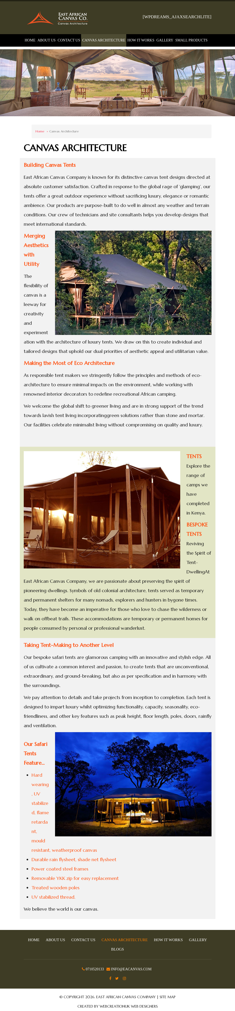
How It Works (140, 40)
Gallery (164, 40)
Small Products (191, 40)
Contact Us (69, 40)
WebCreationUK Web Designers (129, 1006)
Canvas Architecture (103, 40)
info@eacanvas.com (129, 969)
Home (30, 40)
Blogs (117, 949)
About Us (47, 40)
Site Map (168, 997)
